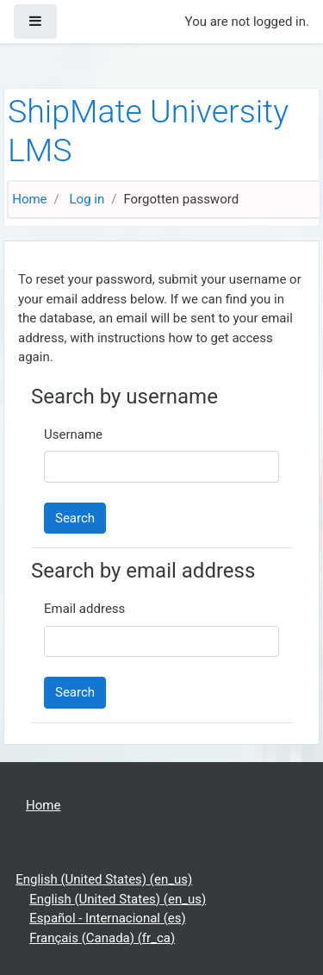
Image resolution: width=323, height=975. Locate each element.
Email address (84, 608)
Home (29, 199)
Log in (87, 199)
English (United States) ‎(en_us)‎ (104, 879)
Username (73, 434)
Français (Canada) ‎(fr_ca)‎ (102, 938)
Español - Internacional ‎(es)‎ (107, 918)
